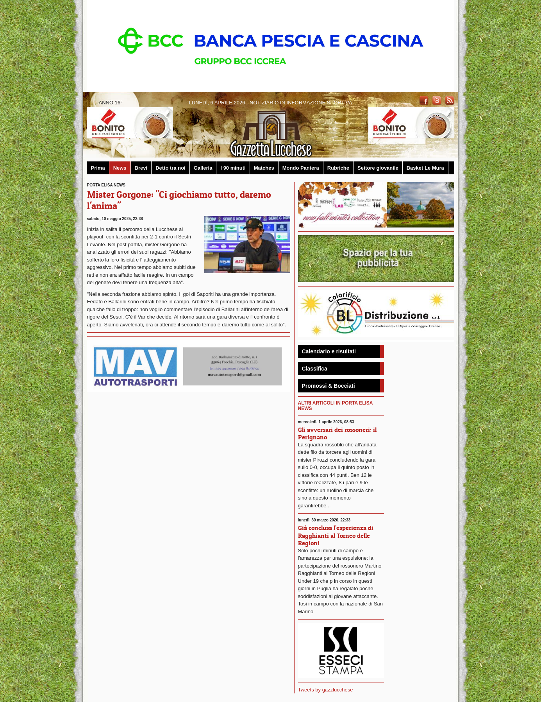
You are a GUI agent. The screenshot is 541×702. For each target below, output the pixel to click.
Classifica (314, 368)
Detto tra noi (170, 168)
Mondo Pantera (300, 168)
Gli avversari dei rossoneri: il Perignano (337, 433)
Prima (98, 168)
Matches (264, 168)
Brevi (141, 168)
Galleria (203, 168)
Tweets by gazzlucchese (325, 690)
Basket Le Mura (425, 168)
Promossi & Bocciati (328, 386)
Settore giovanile (377, 168)
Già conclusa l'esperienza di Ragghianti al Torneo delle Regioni (335, 535)
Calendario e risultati (329, 351)
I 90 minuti (232, 168)
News (120, 168)
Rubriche (338, 168)
